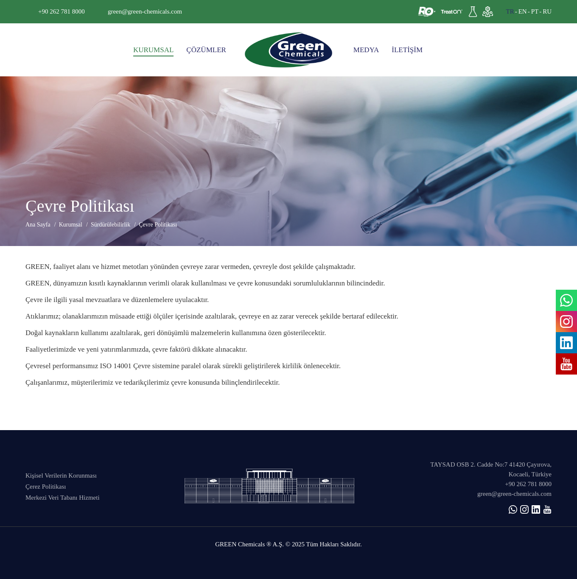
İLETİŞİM (407, 50)
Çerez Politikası (45, 486)
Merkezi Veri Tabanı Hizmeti (62, 497)
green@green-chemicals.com (145, 11)
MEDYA (366, 50)
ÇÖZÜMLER (206, 50)
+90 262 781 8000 (61, 11)
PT (535, 11)
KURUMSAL (153, 50)
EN (522, 11)
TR (510, 11)
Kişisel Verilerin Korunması (61, 475)
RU (547, 11)
